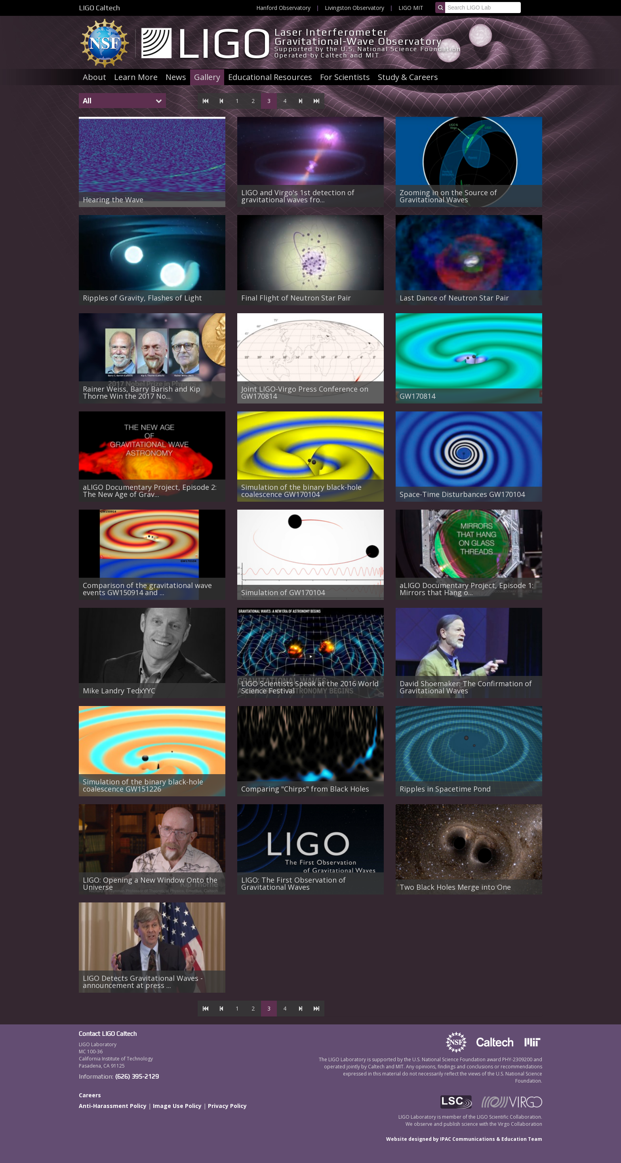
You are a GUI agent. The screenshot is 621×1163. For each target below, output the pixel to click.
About (94, 77)
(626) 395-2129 (137, 1076)
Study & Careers (408, 77)
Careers (90, 1095)
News (176, 77)
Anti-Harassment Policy (113, 1106)
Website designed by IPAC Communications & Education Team (464, 1139)
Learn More (136, 77)
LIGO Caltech (99, 8)
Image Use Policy (177, 1106)
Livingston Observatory (354, 7)
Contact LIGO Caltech (108, 1033)
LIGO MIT (410, 7)
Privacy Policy (227, 1106)
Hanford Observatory (283, 7)
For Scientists (345, 77)
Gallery (207, 77)
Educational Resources (270, 77)
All (87, 100)
